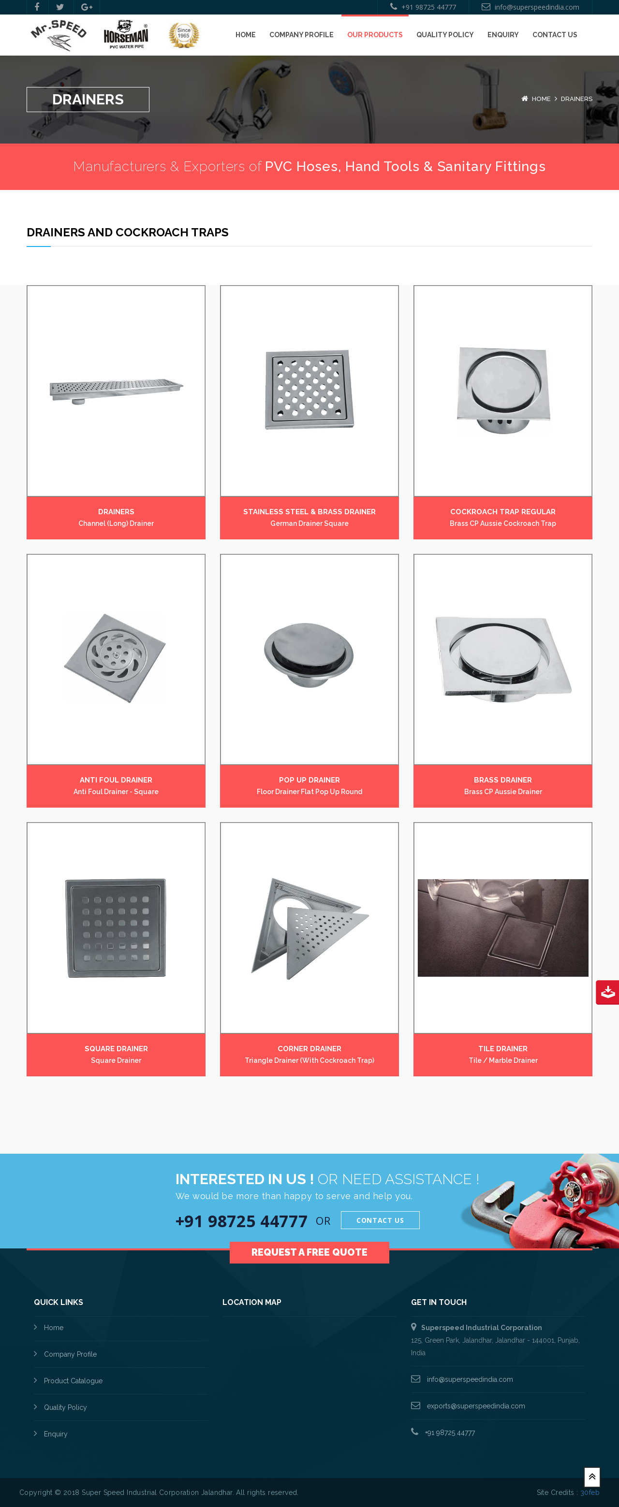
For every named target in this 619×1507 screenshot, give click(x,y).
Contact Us (554, 35)
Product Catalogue (73, 1381)
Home (246, 35)
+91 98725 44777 (423, 7)
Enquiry (503, 35)
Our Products (375, 35)
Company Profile (301, 35)
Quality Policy (445, 35)
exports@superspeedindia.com (475, 1406)
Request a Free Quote (309, 1239)
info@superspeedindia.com (530, 7)
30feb (590, 1492)
